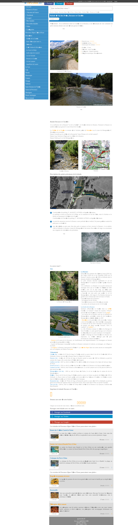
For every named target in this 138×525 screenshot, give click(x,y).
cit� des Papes (85, 346)
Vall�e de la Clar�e (58, 129)
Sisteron (53, 339)
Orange (27, 81)
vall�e (110, 308)
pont (71, 348)
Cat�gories (29, 29)
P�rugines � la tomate (58, 503)
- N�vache (28, 44)
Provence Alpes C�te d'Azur (34, 32)
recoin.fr (82, 518)
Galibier (90, 326)
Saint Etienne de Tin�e (33, 87)
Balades (79, 521)
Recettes (84, 521)
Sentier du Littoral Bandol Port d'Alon (63, 443)
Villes (27, 26)
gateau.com (84, 520)
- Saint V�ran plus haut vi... (33, 41)
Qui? (77, 523)
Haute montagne (30, 95)
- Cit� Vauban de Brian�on (33, 47)
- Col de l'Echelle (30, 55)
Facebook (29, 15)
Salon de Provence (31, 90)
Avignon (54, 346)
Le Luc (27, 67)
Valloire (27, 84)
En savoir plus (109, 1)
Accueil (28, 7)
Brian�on (28, 36)
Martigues (28, 92)
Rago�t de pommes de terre (59, 475)
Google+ (28, 18)
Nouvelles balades (31, 24)
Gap (26, 70)
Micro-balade (29, 98)
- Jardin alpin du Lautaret (32, 53)
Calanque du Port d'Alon (58, 457)
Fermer (115, 1)
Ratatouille (54, 489)
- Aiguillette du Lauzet (31, 64)
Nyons (27, 72)
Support (81, 523)
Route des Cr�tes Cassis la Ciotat (61, 429)
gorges (108, 312)
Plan (85, 523)
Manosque (28, 75)
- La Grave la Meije (31, 50)
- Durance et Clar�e (31, 58)
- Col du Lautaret (30, 61)
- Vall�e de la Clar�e (31, 38)
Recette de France (32, 12)
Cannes (27, 78)
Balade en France (31, 10)
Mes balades (29, 21)
